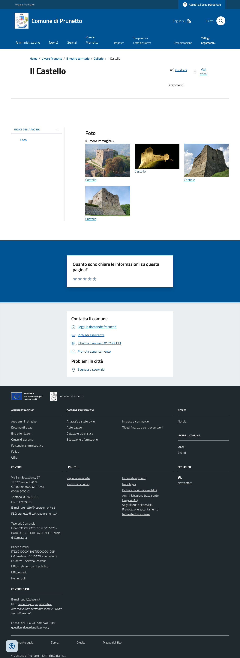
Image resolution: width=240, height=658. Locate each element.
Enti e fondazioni (21, 433)
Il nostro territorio (77, 58)
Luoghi (182, 446)
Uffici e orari (18, 572)
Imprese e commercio (135, 421)
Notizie (182, 421)
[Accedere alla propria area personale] (201, 4)
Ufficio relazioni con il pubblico (29, 566)
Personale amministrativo (27, 445)
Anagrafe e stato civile (81, 421)
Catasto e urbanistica (80, 433)
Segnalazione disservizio (137, 504)
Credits (81, 642)
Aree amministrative (24, 421)
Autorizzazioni (75, 427)
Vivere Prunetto (92, 40)
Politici (15, 451)
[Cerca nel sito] (219, 20)
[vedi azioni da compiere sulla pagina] (201, 71)
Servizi (72, 42)
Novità (53, 42)
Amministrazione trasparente (140, 495)
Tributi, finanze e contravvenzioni (142, 427)
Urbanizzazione (183, 43)
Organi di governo (22, 439)
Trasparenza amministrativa (142, 40)
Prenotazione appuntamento (140, 509)
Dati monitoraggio (22, 642)
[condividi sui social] (178, 70)
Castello (90, 179)
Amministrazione (28, 42)
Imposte (119, 43)
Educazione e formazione (82, 439)
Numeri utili (18, 578)
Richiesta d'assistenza (136, 514)
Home (33, 58)
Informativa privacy (134, 478)
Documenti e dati (21, 427)
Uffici (14, 457)
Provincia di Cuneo (78, 484)
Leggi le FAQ (130, 500)
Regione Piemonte (24, 4)
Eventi (182, 452)
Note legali (129, 484)
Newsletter (185, 483)
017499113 (30, 496)
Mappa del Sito (112, 642)
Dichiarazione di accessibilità (139, 490)
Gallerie (99, 58)
